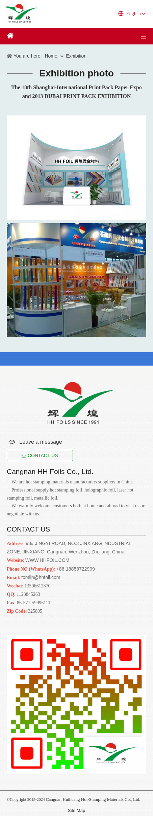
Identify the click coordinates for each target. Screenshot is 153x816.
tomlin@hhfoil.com (40, 577)
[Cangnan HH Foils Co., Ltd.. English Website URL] (75, 403)
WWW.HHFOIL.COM (47, 560)
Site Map (76, 810)
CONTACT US (40, 455)
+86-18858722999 (75, 569)
